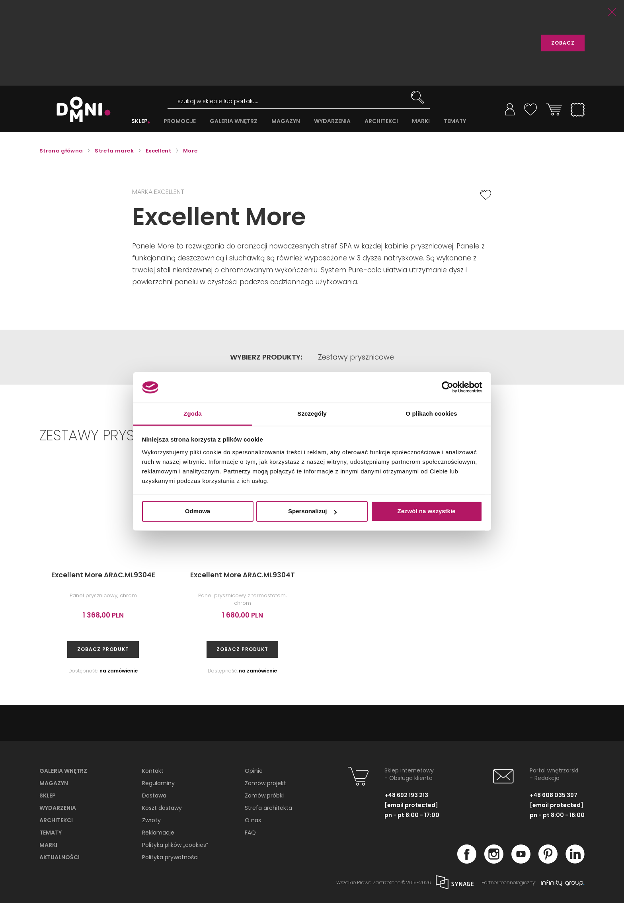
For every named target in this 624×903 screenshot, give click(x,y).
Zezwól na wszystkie (427, 511)
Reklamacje (158, 833)
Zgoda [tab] (192, 413)
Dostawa (154, 795)
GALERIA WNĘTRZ (233, 121)
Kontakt (153, 771)
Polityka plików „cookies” (175, 845)
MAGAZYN (285, 121)
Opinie (254, 771)
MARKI (421, 121)
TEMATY (455, 121)
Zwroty (151, 820)
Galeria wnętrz (63, 771)
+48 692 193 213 (406, 795)
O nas (253, 820)
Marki (48, 845)
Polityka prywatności (170, 857)
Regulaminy (158, 783)
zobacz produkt (103, 649)
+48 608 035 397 (553, 795)
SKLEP (139, 121)
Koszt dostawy (162, 808)
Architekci (56, 820)
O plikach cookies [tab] (431, 413)
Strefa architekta (268, 808)
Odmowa (197, 511)
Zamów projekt (265, 783)
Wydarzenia (57, 808)
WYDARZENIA (332, 121)
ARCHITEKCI (381, 121)
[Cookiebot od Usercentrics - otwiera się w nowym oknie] (447, 387)
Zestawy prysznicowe (356, 357)
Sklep (47, 795)
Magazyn (53, 783)
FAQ (250, 833)
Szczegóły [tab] (311, 413)
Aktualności (59, 857)
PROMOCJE (180, 121)
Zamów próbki (264, 795)
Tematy (50, 833)
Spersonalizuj (312, 511)
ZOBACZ (563, 42)
